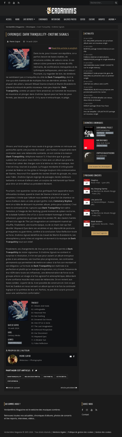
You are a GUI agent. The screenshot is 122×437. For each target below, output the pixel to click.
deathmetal (48, 376)
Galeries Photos (70, 19)
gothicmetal (61, 376)
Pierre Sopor (15, 41)
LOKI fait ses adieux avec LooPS (96, 84)
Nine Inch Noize (103, 143)
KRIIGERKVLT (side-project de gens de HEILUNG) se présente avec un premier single (99, 75)
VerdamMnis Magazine (15, 27)
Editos (82, 19)
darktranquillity (14, 376)
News (17, 19)
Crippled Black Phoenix (105, 153)
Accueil (9, 19)
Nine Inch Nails (102, 140)
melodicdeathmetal (32, 376)
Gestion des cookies (103, 432)
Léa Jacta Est (96, 199)
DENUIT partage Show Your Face (96, 106)
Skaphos (94, 180)
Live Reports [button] (28, 19)
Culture (92, 19)
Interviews (55, 19)
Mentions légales (59, 432)
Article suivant (13, 387)
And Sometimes (103, 130)
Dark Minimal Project (104, 127)
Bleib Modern (96, 221)
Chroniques (43, 19)
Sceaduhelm (101, 156)
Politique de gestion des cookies (80, 432)
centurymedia (12, 381)
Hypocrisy (95, 210)
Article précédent (69, 387)
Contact (85, 414)
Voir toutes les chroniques (99, 167)
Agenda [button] (111, 19)
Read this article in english (64, 48)
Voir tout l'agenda (100, 233)
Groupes (102, 19)
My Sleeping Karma (99, 189)
